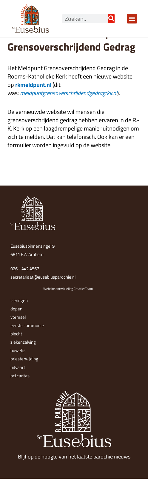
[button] (132, 18)
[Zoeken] (111, 18)
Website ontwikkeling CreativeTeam (68, 288)
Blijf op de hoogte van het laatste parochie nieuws (74, 457)
